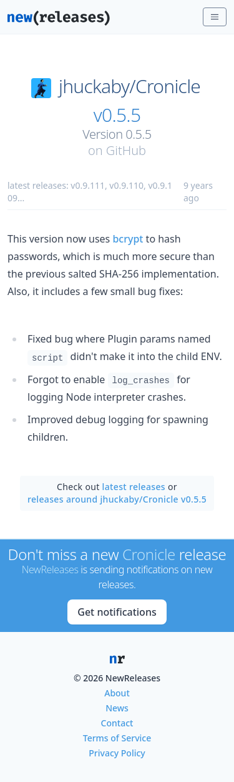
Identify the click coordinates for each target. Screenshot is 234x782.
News (117, 708)
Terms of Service (117, 738)
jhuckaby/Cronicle (129, 86)
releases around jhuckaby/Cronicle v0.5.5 (117, 499)
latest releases (133, 487)
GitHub (126, 150)
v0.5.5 (117, 115)
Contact (117, 723)
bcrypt (127, 239)
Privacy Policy (117, 753)
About (117, 693)
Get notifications (116, 612)
